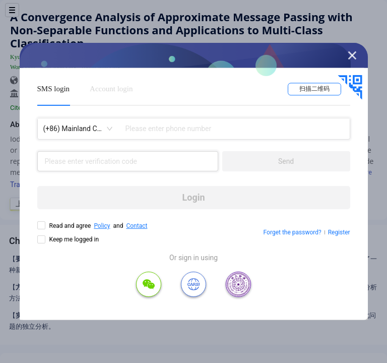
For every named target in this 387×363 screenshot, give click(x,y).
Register (339, 232)
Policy (102, 225)
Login (193, 197)
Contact (136, 225)
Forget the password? (292, 232)
